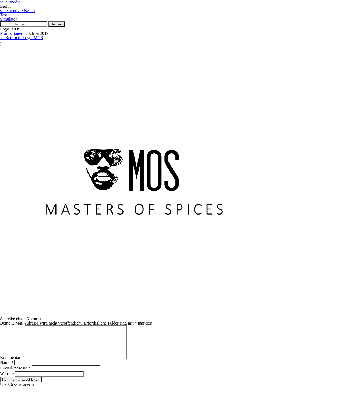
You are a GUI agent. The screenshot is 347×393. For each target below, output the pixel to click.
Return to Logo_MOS (21, 37)
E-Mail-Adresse (15, 374)
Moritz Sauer (11, 33)
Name (6, 369)
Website (7, 380)
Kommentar (12, 364)
